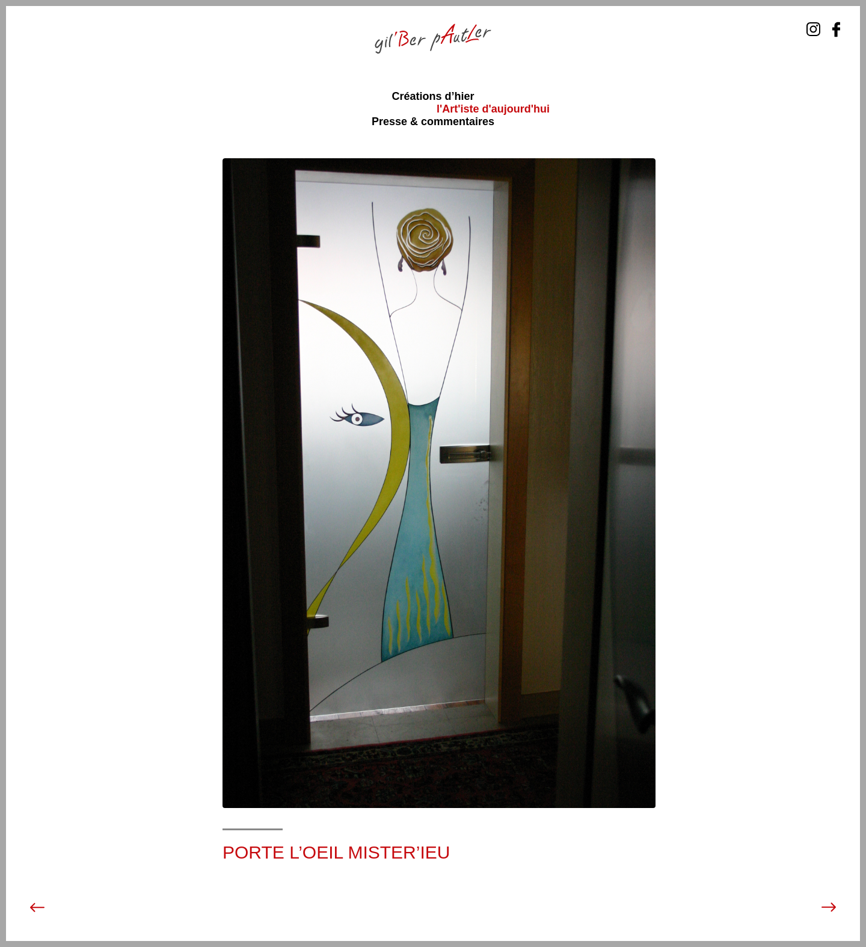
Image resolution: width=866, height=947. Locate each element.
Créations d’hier (433, 96)
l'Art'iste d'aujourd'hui (493, 109)
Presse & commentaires (433, 122)
